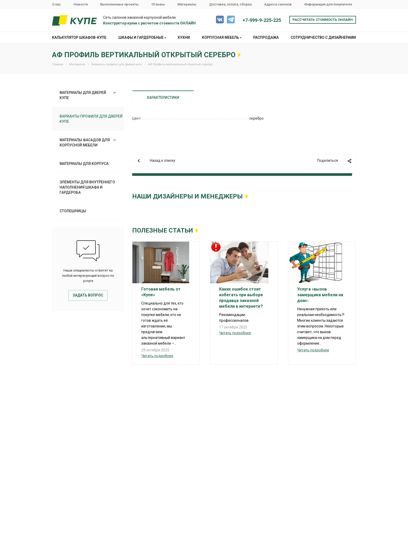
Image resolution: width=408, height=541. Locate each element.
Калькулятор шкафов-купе (79, 37)
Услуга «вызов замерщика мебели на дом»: (320, 295)
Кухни (184, 37)
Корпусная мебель (221, 37)
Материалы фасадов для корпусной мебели (85, 142)
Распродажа (266, 37)
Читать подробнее (157, 356)
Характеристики (163, 97)
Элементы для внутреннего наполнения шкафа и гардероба (87, 187)
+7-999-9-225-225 (262, 20)
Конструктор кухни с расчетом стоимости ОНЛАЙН (149, 23)
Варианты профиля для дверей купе (91, 119)
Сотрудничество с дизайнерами (323, 37)
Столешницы (73, 211)
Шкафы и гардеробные (142, 37)
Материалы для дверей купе (83, 95)
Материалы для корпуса (84, 164)
